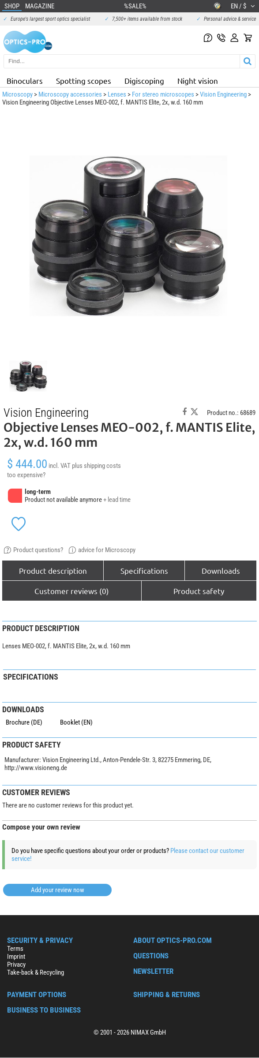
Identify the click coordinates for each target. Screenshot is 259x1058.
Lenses (117, 94)
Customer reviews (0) (71, 590)
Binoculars (25, 80)
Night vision (197, 80)
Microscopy (17, 94)
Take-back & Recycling (35, 972)
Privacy (16, 964)
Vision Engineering (223, 94)
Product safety (198, 590)
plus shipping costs (96, 466)
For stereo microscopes (163, 94)
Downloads (221, 570)
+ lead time (117, 500)
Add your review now (57, 890)
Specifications (144, 570)
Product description (53, 570)
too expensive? (26, 475)
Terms (15, 949)
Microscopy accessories (70, 94)
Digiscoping (144, 80)
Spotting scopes (83, 80)
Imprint (16, 957)
